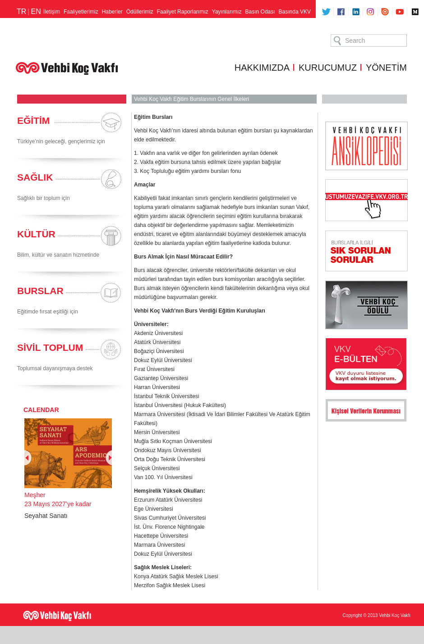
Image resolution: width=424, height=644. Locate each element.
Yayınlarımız (227, 12)
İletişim (51, 12)
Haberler (112, 12)
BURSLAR (40, 291)
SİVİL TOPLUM (50, 347)
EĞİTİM (33, 120)
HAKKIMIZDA (262, 67)
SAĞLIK (35, 177)
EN (36, 11)
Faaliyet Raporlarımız (182, 12)
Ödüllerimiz (139, 12)
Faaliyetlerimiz (81, 12)
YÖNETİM (386, 67)
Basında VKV (295, 12)
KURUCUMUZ (328, 67)
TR (21, 11)
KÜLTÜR (36, 234)
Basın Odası (260, 12)
